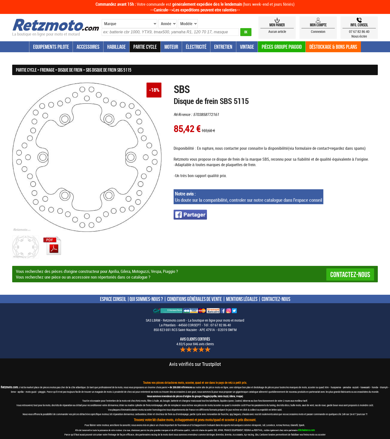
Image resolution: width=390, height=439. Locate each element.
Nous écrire (359, 36)
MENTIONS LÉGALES (241, 299)
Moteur (171, 47)
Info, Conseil (359, 25)
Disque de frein (70, 70)
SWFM (232, 329)
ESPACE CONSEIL (113, 299)
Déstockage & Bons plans (333, 47)
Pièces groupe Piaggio (282, 47)
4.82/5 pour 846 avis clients (195, 341)
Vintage (247, 47)
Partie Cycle (145, 47)
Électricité (196, 47)
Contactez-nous (350, 274)
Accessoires (88, 47)
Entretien (223, 47)
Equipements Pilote (51, 47)
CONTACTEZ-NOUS (276, 299)
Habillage (116, 47)
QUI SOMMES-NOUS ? (146, 299)
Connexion (318, 31)
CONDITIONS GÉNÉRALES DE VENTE (194, 299)
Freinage (47, 70)
